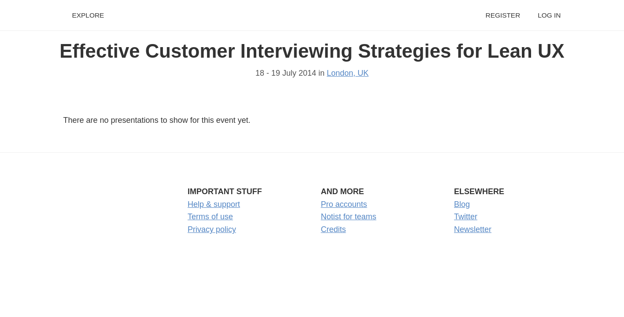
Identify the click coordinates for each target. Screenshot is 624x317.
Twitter (465, 216)
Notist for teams (349, 216)
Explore (88, 15)
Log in (549, 15)
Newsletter (472, 229)
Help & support (214, 204)
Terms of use (210, 216)
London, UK (348, 73)
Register (503, 15)
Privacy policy (212, 229)
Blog (462, 204)
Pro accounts (344, 204)
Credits (333, 229)
